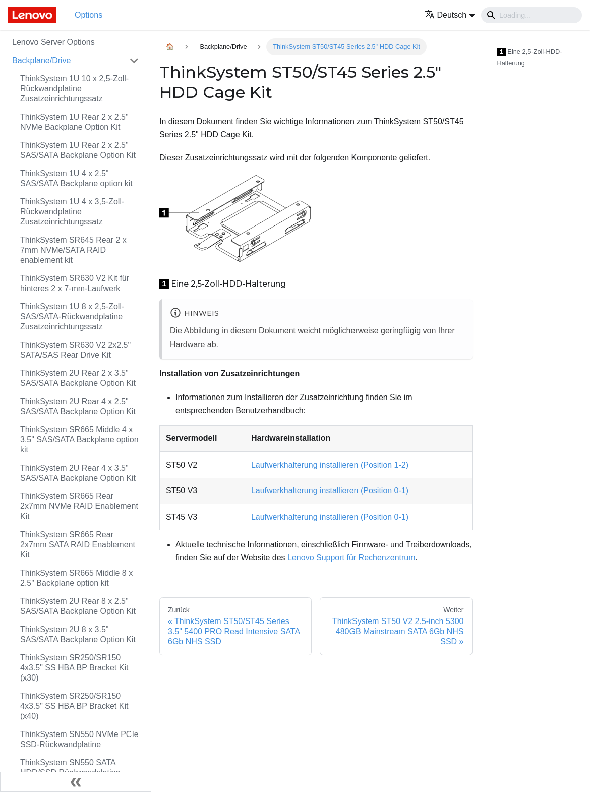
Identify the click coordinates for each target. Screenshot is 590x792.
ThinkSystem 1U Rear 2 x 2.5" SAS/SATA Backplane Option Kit (78, 150)
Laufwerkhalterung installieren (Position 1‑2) (329, 465)
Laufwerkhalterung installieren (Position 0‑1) (329, 490)
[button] (450, 15)
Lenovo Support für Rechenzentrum (351, 557)
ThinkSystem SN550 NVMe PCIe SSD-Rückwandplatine (79, 739)
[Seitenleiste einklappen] (75, 782)
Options (88, 15)
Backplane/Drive (41, 60)
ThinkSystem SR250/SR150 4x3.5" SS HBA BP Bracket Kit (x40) (74, 706)
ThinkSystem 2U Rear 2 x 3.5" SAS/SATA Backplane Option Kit (78, 378)
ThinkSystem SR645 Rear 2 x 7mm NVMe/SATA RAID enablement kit (73, 250)
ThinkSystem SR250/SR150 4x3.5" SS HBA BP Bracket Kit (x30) (74, 667)
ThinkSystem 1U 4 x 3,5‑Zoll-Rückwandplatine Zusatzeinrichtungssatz (72, 211)
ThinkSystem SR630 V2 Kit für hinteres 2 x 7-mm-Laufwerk (74, 283)
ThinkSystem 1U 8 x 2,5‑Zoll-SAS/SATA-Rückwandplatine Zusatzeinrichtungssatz (72, 316)
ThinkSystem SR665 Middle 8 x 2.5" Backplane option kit (76, 578)
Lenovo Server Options (53, 42)
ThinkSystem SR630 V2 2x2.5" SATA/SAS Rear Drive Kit (75, 350)
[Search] (531, 15)
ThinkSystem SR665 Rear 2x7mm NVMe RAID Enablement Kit (79, 506)
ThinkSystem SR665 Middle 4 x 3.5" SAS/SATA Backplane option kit (79, 439)
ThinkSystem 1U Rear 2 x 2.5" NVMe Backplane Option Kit (74, 121)
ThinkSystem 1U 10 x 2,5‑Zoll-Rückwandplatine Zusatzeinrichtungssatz (74, 88)
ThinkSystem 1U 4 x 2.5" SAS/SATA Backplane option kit (76, 178)
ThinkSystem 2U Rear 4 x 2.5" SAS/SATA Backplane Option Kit (78, 406)
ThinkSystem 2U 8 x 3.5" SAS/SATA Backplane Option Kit (78, 634)
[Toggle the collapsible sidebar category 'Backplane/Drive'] (134, 60)
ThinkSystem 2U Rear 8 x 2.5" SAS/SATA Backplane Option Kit (78, 606)
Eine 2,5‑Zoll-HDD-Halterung (529, 57)
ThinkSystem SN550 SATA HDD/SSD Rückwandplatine (70, 767)
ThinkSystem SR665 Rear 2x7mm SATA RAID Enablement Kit (77, 544)
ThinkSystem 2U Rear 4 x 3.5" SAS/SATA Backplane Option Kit (78, 473)
